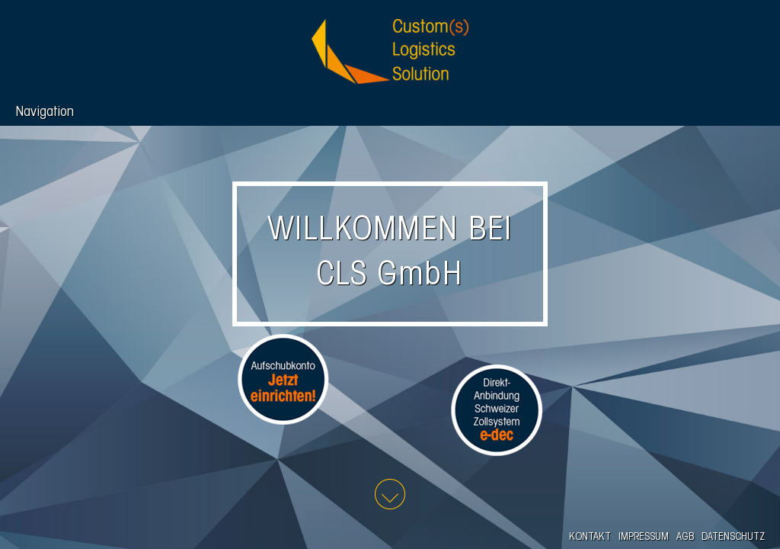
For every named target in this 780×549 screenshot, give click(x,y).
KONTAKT (590, 537)
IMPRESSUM (644, 537)
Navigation (44, 112)
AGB (685, 537)
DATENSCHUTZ (733, 537)
